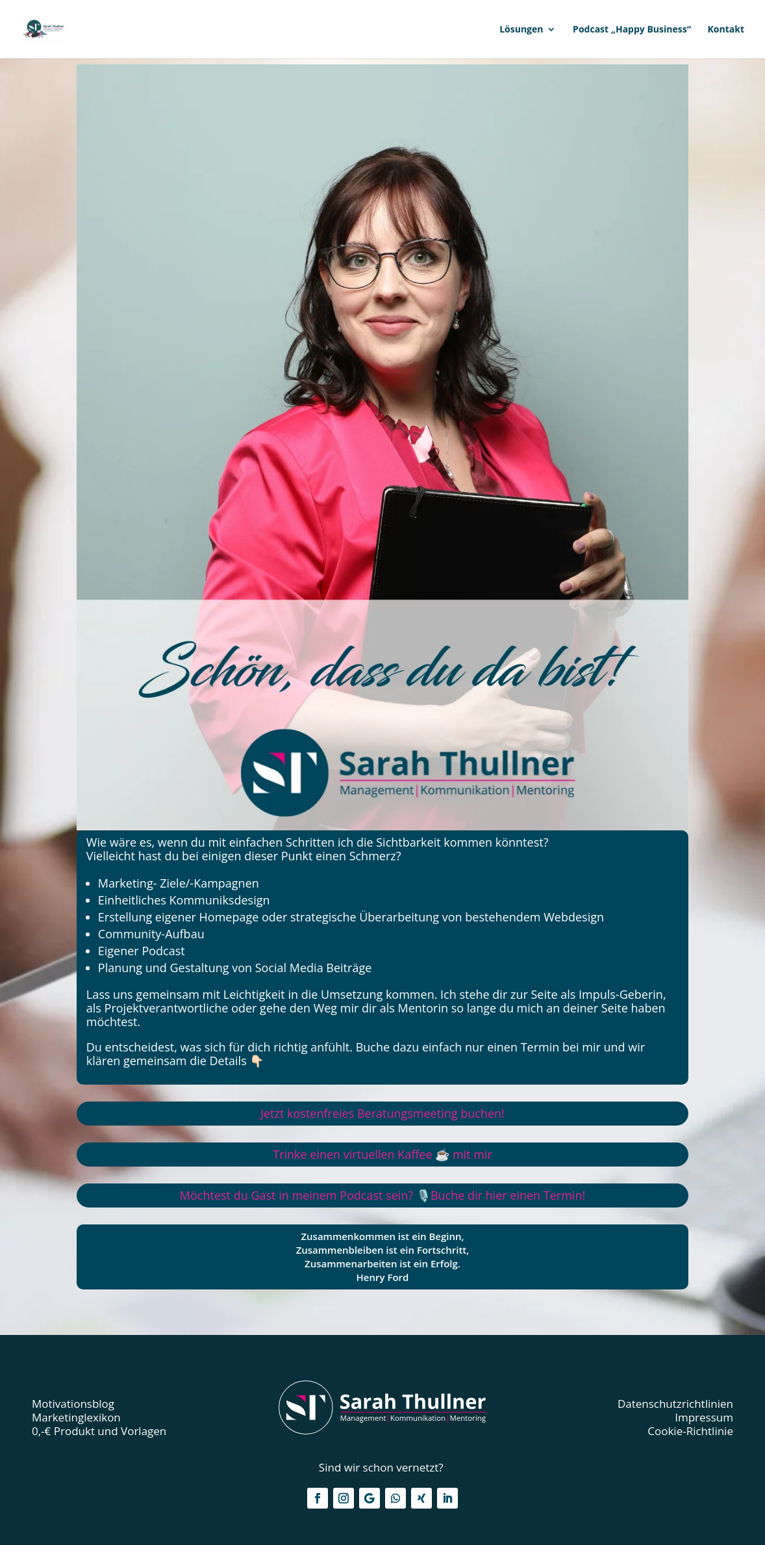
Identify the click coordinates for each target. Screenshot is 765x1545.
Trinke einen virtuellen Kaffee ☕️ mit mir (382, 1154)
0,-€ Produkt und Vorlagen (99, 1430)
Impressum (704, 1417)
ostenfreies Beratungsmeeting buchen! (382, 1113)
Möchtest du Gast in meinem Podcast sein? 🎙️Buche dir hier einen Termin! (382, 1195)
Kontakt (726, 30)
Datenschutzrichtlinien (675, 1403)
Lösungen (521, 30)
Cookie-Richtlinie (690, 1430)
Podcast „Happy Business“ (632, 30)
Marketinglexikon (76, 1417)
